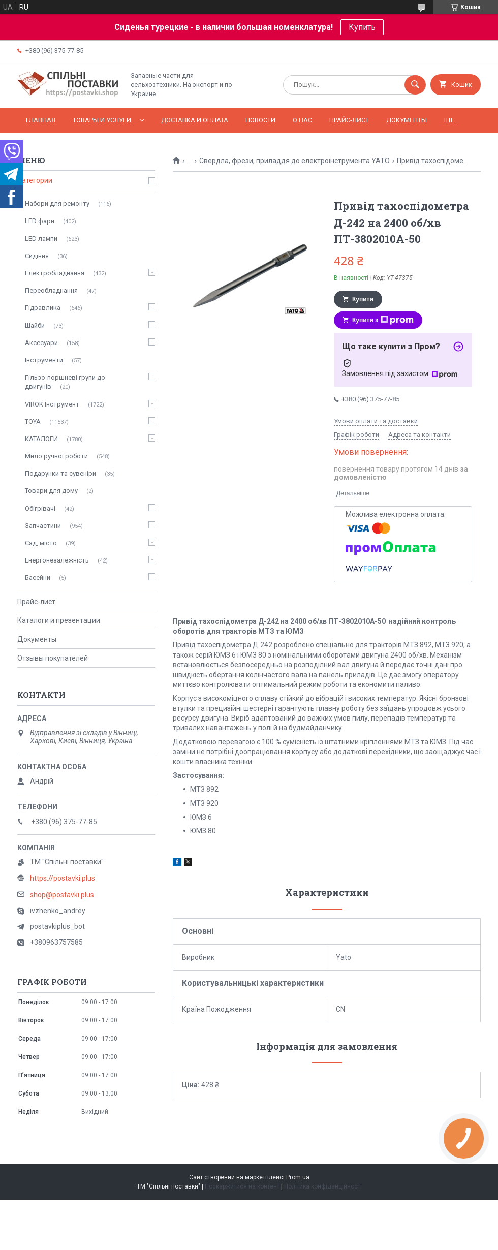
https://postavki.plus (62, 878)
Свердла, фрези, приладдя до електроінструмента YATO (294, 161)
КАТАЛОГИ (41, 439)
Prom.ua (297, 1177)
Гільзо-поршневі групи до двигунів (65, 381)
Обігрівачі (40, 508)
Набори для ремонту (57, 203)
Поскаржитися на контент (242, 1186)
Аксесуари (41, 343)
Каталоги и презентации (58, 620)
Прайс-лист (349, 120)
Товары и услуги (102, 120)
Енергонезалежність (57, 560)
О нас (302, 120)
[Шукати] (415, 85)
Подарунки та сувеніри (60, 473)
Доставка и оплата (194, 120)
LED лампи (41, 238)
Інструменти (44, 360)
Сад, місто (41, 543)
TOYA (33, 421)
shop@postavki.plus (62, 895)
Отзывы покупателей (52, 658)
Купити (363, 299)
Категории (34, 180)
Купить (362, 27)
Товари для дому (51, 490)
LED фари (39, 221)
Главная (40, 120)
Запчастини (43, 525)
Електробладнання (54, 273)
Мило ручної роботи (56, 456)
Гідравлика (42, 307)
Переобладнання (51, 290)
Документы (406, 120)
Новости (260, 120)
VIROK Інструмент (52, 404)
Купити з (383, 320)
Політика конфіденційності (323, 1186)
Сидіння (37, 256)
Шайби (35, 325)
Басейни (37, 577)
